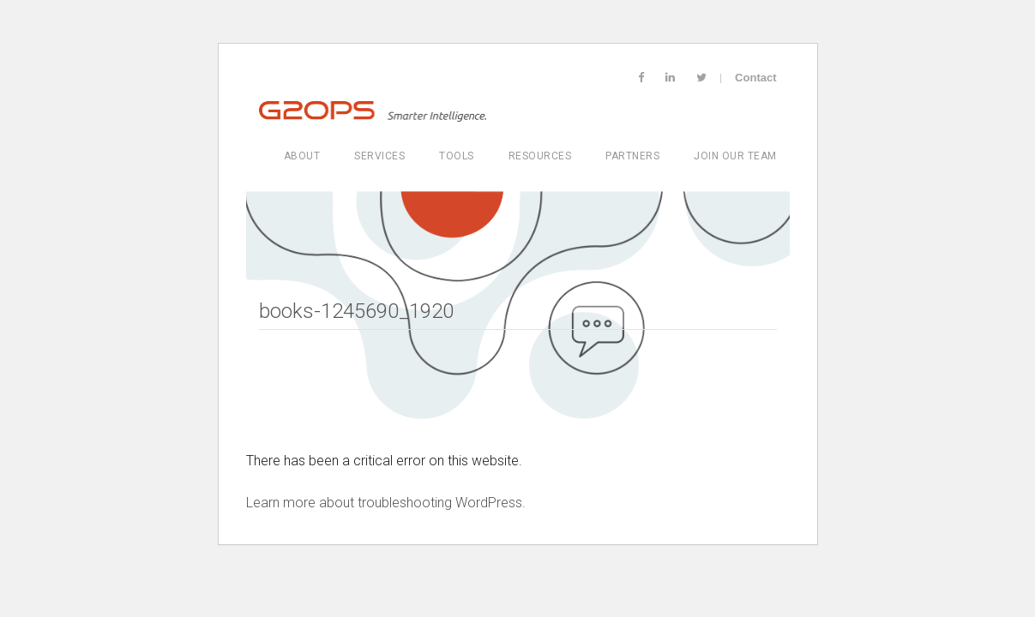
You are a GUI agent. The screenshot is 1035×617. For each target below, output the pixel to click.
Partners (632, 156)
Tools (456, 156)
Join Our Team (735, 156)
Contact (755, 77)
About (302, 156)
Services (379, 156)
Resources (540, 156)
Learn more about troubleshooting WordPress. (386, 502)
